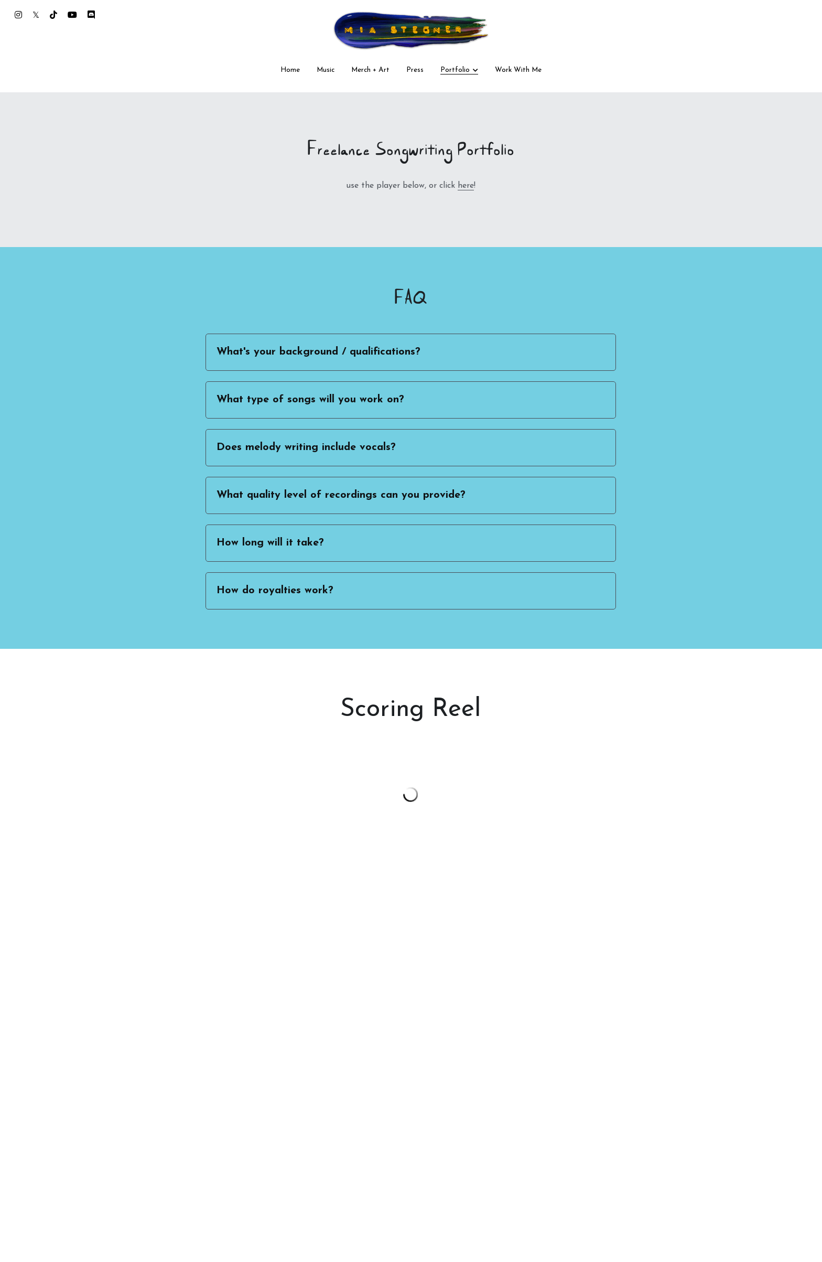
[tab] (410, 352)
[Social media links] (18, 14)
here (466, 185)
